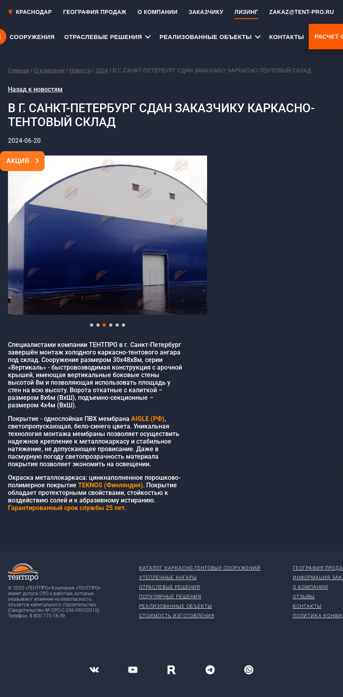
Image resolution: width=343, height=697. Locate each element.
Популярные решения (170, 597)
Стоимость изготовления (176, 616)
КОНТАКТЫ (286, 36)
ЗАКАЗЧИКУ (206, 12)
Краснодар (30, 12)
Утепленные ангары (168, 577)
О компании (49, 70)
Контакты (307, 606)
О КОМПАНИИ (157, 12)
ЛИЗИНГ (246, 12)
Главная (18, 70)
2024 (102, 70)
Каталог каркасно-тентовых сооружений (200, 568)
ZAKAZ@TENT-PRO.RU (301, 12)
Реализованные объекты (175, 606)
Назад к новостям (35, 89)
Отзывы (304, 597)
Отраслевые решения (169, 587)
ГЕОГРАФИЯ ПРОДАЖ (94, 12)
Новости (80, 70)
